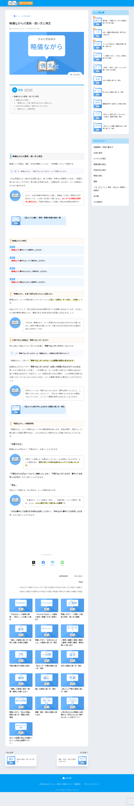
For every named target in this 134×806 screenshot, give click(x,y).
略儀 (55, 605)
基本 (22, 605)
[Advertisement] (46, 132)
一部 (44, 601)
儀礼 (79, 601)
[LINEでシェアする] (62, 577)
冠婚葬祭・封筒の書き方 (103, 147)
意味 (28, 605)
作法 (58, 601)
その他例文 (97, 202)
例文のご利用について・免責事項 (68, 798)
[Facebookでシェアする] (43, 577)
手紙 (43, 605)
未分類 (96, 196)
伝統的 (51, 601)
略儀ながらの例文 (22, 100)
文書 (49, 605)
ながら (37, 601)
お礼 (22, 601)
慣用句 (35, 605)
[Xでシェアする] (34, 577)
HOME (67, 792)
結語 (80, 605)
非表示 (28, 90)
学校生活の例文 (99, 170)
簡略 (74, 605)
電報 (95, 182)
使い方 (65, 601)
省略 (68, 605)
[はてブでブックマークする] (53, 577)
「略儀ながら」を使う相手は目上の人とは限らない (34, 103)
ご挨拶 (29, 601)
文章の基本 (78, 590)
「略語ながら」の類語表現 (25, 109)
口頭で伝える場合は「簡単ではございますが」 (32, 106)
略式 (61, 605)
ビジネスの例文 (99, 159)
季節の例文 (97, 176)
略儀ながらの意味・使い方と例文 (26, 96)
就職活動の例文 (99, 164)
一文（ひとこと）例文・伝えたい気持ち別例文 (109, 189)
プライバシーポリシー (92, 798)
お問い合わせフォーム (47, 798)
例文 (73, 601)
